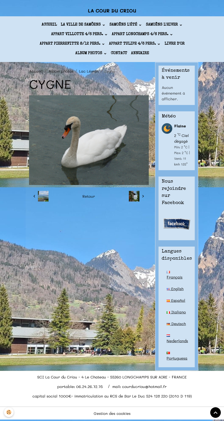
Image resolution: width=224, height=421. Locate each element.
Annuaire (140, 54)
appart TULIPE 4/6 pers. (133, 44)
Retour (88, 196)
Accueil (49, 25)
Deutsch (176, 324)
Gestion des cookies (112, 414)
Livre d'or (174, 44)
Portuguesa (177, 356)
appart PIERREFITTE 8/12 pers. (70, 44)
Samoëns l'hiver (162, 25)
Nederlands (177, 339)
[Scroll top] (215, 412)
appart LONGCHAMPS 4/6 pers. (140, 35)
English (175, 289)
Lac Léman (89, 71)
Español (176, 300)
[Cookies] (9, 412)
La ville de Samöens (81, 25)
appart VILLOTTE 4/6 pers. (77, 35)
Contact (119, 54)
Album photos (89, 54)
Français (175, 275)
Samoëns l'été (123, 25)
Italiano (176, 312)
